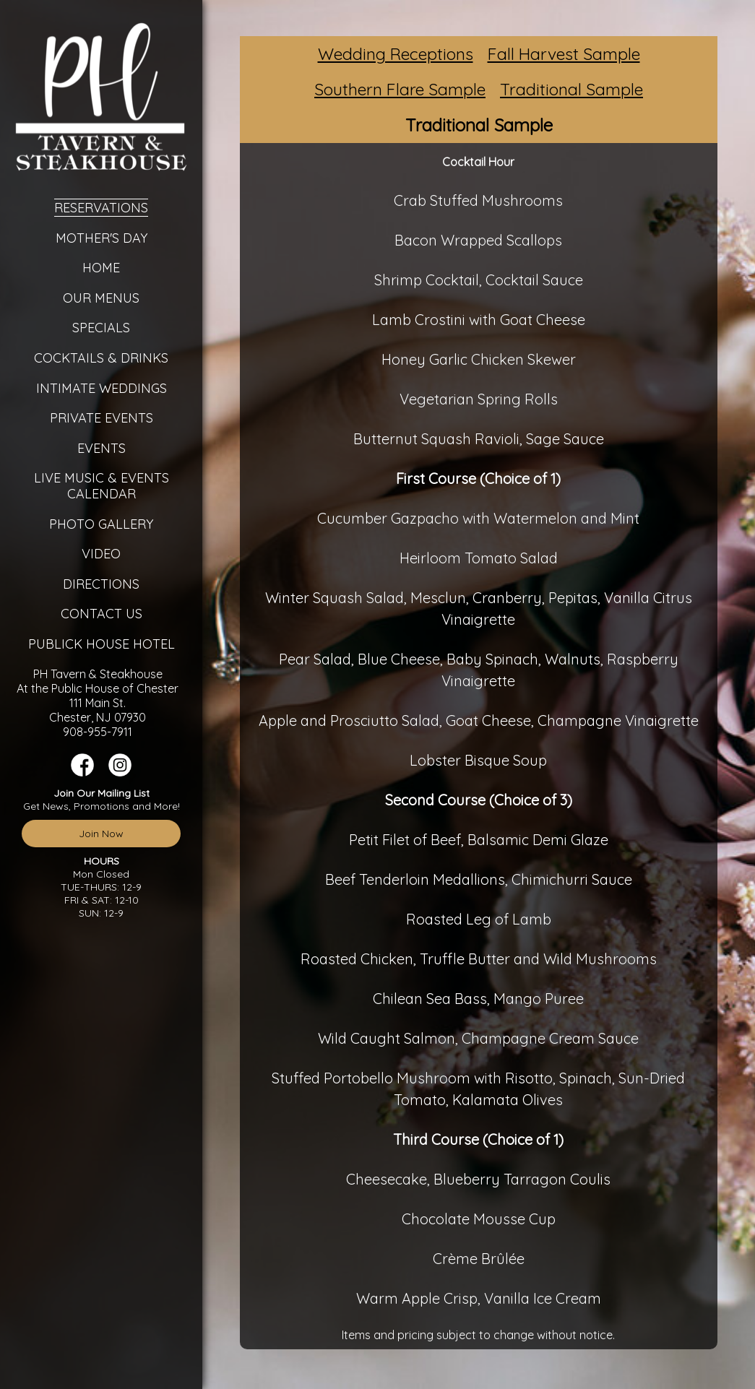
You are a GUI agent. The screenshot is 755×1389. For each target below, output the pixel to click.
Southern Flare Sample (400, 89)
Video (101, 553)
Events (101, 448)
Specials (101, 327)
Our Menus (101, 298)
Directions (101, 584)
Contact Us (101, 613)
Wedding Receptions (395, 53)
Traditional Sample (571, 89)
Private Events (101, 418)
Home (101, 267)
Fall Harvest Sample (564, 53)
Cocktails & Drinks (101, 358)
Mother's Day (101, 238)
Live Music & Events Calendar (101, 486)
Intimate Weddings (101, 388)
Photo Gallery (101, 524)
